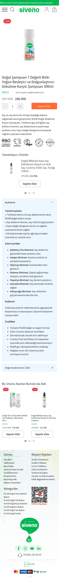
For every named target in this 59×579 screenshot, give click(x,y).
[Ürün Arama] (12, 10)
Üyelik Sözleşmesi (39, 459)
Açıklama (10, 202)
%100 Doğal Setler (12, 513)
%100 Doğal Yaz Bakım (14, 510)
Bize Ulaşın (9, 466)
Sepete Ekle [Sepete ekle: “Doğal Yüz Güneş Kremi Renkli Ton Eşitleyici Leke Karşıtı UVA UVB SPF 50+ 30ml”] (13, 434)
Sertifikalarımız (11, 472)
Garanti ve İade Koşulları (42, 476)
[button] (25, 193)
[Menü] (5, 10)
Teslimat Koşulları (39, 472)
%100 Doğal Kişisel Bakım (15, 503)
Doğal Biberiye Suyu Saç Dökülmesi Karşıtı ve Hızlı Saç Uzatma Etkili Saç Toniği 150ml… (38, 166)
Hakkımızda (9, 462)
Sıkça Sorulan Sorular (13, 469)
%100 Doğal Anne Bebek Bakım (15, 495)
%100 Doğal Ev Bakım (14, 506)
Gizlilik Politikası (38, 462)
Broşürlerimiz (10, 476)
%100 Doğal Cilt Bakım (14, 500)
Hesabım (8, 459)
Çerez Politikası (38, 466)
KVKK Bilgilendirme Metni (43, 479)
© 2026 (29, 564)
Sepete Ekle (44, 106)
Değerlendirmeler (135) (17, 367)
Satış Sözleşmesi (39, 469)
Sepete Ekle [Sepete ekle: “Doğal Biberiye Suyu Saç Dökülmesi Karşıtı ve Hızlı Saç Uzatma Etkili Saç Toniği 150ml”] (42, 434)
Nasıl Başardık (10, 479)
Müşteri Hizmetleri (12, 482)
